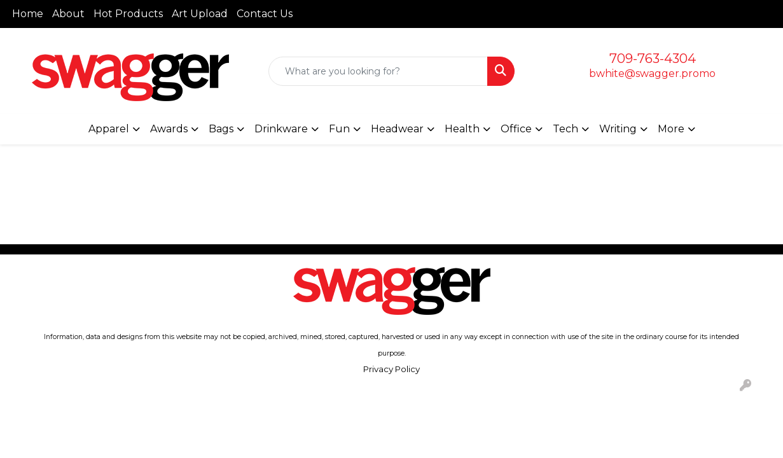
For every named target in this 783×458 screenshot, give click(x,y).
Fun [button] (339, 129)
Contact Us (265, 14)
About (68, 14)
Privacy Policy (391, 369)
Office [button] (516, 129)
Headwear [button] (397, 129)
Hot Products (128, 14)
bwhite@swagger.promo (652, 73)
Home (27, 14)
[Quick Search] (377, 71)
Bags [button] (221, 129)
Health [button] (462, 129)
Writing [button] (618, 129)
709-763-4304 (652, 58)
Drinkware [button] (281, 129)
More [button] (671, 129)
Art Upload (200, 14)
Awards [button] (169, 129)
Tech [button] (565, 129)
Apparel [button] (108, 129)
